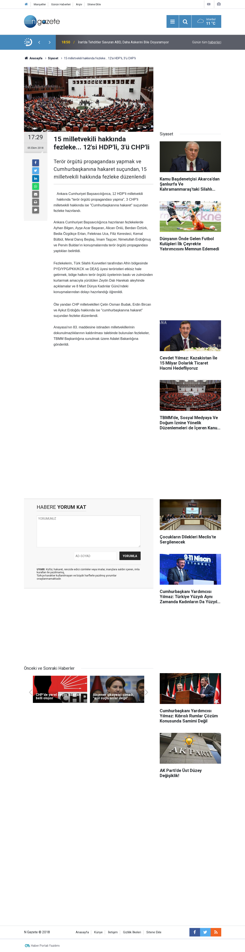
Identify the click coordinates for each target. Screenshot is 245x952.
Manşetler (40, 4)
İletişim (113, 932)
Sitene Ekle (94, 4)
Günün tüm (206, 42)
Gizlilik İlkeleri (132, 932)
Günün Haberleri (61, 4)
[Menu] (172, 22)
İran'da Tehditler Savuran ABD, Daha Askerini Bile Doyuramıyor (123, 42)
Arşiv (79, 4)
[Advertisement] (103, 389)
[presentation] (39, 42)
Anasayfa (82, 932)
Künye (98, 932)
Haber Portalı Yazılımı (45, 945)
